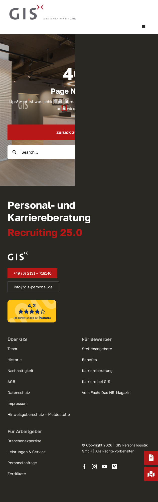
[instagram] (94, 466)
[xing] (114, 466)
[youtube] (104, 466)
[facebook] (84, 466)
